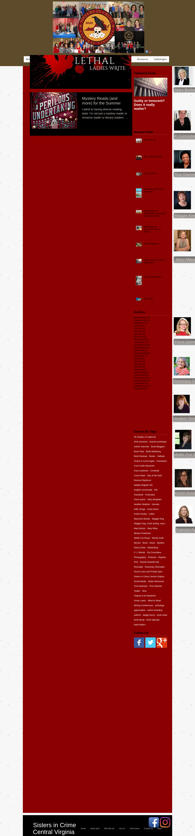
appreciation (139, 610)
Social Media (140, 581)
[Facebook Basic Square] (139, 642)
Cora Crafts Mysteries (144, 466)
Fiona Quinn (139, 499)
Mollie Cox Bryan (142, 538)
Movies (137, 543)
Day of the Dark (154, 475)
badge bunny (149, 615)
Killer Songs (139, 509)
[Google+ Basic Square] (162, 642)
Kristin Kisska (140, 514)
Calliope (161, 456)
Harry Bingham (154, 499)
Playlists (162, 557)
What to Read (154, 600)
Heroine (155, 504)
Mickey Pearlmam (142, 533)
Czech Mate (139, 475)
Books (152, 456)
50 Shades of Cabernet (145, 437)
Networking (152, 547)
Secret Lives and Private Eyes (148, 571)
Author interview (141, 446)
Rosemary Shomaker (155, 567)
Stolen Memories (156, 581)
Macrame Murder (142, 519)
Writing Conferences (143, 605)
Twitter (137, 591)
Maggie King (158, 519)
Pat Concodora (154, 552)
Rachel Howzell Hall (149, 562)
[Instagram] (150, 51)
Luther (152, 514)
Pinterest (152, 557)
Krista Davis (153, 509)
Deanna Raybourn (142, 480)
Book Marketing (153, 451)
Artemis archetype (158, 441)
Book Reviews (140, 456)
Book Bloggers (158, 446)
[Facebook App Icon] (146, 51)
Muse (145, 543)
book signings (153, 620)
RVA (136, 562)
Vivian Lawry (140, 600)
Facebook (138, 494)
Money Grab (158, 538)
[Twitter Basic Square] (150, 642)
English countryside (143, 490)
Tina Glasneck (140, 586)
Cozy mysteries (141, 470)
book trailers (139, 624)
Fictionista (150, 494)
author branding (154, 610)
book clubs (162, 615)
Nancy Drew (139, 547)
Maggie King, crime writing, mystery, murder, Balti (150, 523)
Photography (140, 557)
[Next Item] (162, 87)
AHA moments (140, 441)
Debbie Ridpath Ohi (143, 485)
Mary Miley (152, 528)
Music (152, 543)
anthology (159, 605)
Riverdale (138, 567)
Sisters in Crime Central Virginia (149, 576)
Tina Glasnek (155, 586)
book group (139, 620)
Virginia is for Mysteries (145, 595)
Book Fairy (139, 451)
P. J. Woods (139, 552)
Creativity (154, 470)
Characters (161, 461)
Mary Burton (139, 528)
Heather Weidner (142, 504)
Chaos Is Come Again (144, 461)
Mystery (160, 543)
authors (137, 615)
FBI (156, 490)
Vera (144, 591)
